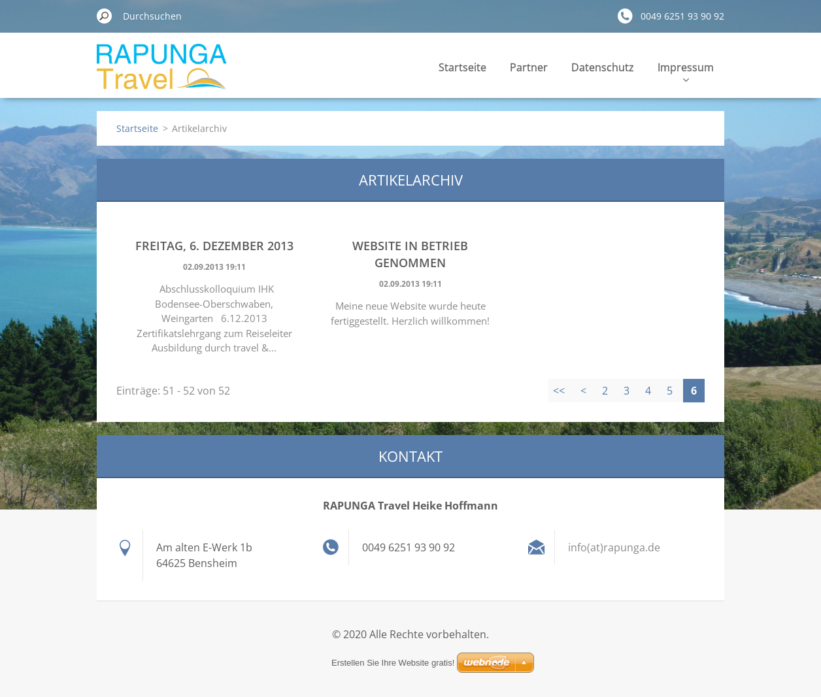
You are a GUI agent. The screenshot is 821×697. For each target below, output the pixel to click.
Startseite (462, 67)
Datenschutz (602, 67)
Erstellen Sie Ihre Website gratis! (392, 663)
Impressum (685, 71)
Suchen (104, 15)
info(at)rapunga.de (614, 547)
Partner (529, 67)
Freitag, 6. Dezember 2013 (214, 245)
